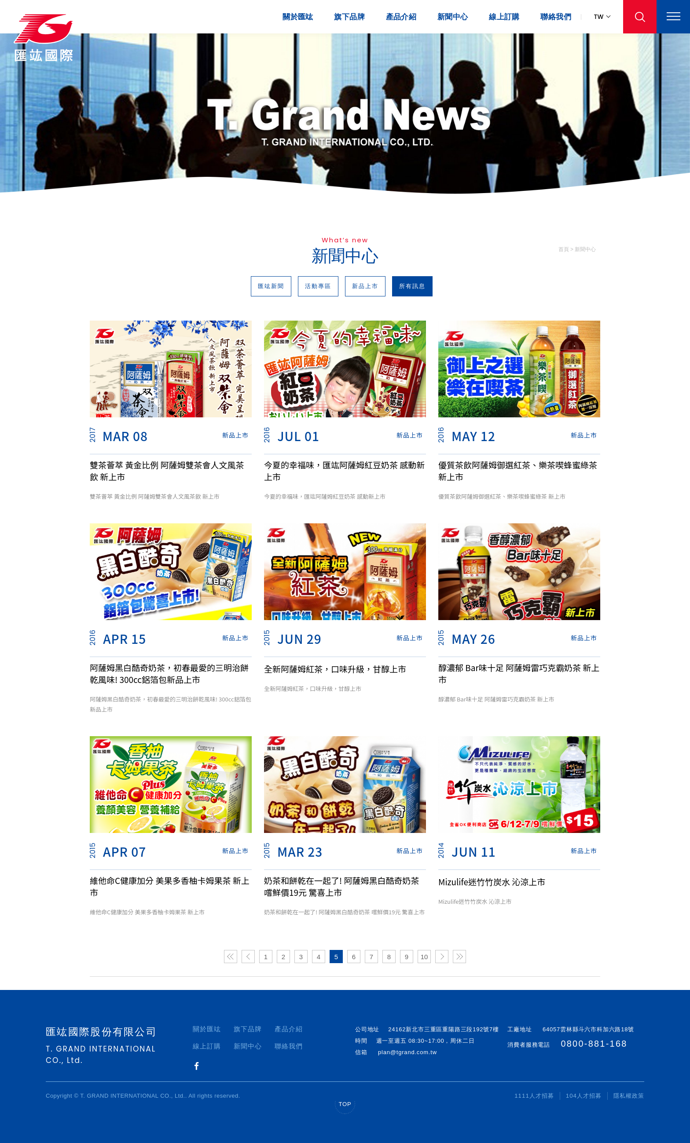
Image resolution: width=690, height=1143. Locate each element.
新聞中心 (452, 17)
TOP (345, 1104)
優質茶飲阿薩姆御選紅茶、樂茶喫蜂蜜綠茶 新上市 (517, 470)
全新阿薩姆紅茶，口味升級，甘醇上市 (335, 669)
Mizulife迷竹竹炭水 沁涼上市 (491, 881)
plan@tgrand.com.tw (407, 1052)
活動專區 (318, 286)
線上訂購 (504, 17)
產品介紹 (401, 17)
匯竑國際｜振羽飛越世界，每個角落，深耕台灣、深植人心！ (47, 37)
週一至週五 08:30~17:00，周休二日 (425, 1040)
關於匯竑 (298, 17)
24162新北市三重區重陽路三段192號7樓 (443, 1029)
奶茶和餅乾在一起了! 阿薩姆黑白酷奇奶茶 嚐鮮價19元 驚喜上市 (341, 886)
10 (424, 956)
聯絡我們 (555, 17)
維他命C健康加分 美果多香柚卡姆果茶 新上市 (170, 886)
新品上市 (365, 286)
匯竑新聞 (271, 286)
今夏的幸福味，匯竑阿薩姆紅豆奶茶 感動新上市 (344, 470)
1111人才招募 (534, 1095)
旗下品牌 (349, 17)
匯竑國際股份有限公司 (101, 1031)
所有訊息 (412, 286)
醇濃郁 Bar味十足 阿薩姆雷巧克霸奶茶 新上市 (518, 673)
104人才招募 (584, 1095)
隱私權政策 (628, 1095)
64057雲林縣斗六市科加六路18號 (586, 1029)
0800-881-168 (596, 1045)
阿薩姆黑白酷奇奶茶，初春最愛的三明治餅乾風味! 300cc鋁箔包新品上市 (169, 673)
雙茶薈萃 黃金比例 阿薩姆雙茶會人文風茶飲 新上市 (167, 470)
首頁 (563, 249)
